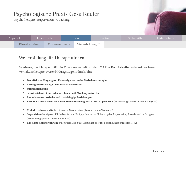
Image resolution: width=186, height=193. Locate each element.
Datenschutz (165, 38)
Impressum (158, 150)
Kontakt (105, 38)
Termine (74, 38)
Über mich (44, 38)
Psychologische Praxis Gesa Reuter (56, 14)
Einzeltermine (29, 44)
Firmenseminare (59, 44)
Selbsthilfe (135, 38)
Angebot (14, 38)
